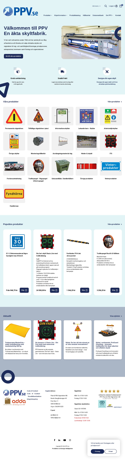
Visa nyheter (116, 316)
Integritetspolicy (32, 399)
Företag (97, 451)
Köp (24, 290)
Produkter (48, 15)
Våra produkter (115, 102)
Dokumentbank (98, 15)
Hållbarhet (86, 15)
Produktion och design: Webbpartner (62, 448)
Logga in (113, 6)
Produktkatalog (75, 15)
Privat (111, 451)
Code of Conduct (32, 391)
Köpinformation (60, 15)
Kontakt (118, 15)
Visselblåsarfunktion (34, 396)
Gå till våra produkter (13, 56)
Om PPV (109, 15)
